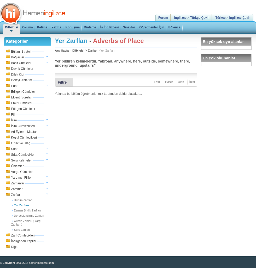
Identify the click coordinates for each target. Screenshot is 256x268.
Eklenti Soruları (21, 97)
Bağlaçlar (17, 57)
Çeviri (191, 18)
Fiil (13, 114)
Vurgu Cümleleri (22, 172)
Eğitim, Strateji (21, 51)
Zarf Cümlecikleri (22, 235)
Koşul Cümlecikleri (24, 137)
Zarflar (15, 195)
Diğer (15, 247)
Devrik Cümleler (22, 69)
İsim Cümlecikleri (23, 126)
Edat (14, 86)
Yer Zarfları (107, 50)
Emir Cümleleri (21, 103)
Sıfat (14, 149)
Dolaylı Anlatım (21, 80)
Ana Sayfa (62, 50)
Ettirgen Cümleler (23, 109)
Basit (169, 82)
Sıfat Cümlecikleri (23, 155)
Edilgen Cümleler (23, 92)
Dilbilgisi (78, 50)
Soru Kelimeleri (21, 160)
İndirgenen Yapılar (23, 241)
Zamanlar (17, 183)
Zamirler (16, 189)
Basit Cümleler (21, 63)
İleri (192, 82)
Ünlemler (17, 166)
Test (157, 82)
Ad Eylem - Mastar (24, 132)
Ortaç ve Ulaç (20, 143)
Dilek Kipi (17, 74)
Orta (181, 82)
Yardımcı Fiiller (21, 177)
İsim (14, 120)
